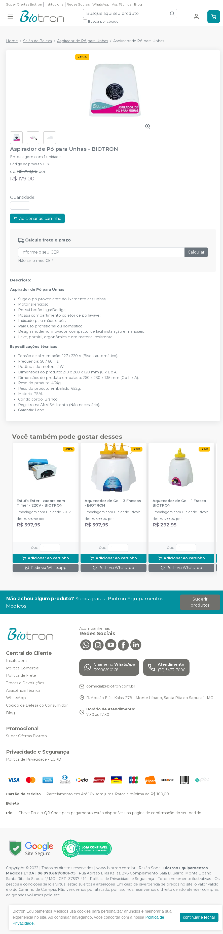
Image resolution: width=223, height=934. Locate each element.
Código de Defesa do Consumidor (37, 705)
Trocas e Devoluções (25, 683)
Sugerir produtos (200, 602)
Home (12, 41)
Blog (138, 4)
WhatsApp (100, 4)
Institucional (54, 4)
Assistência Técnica (23, 690)
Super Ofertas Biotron (24, 4)
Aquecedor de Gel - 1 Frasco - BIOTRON (181, 503)
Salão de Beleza (37, 41)
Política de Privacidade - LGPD (33, 759)
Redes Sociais (78, 4)
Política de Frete (21, 675)
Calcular (196, 252)
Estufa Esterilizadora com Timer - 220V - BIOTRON (41, 503)
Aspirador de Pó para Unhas (82, 41)
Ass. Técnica (121, 4)
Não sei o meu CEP (35, 260)
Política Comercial (22, 668)
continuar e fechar (199, 917)
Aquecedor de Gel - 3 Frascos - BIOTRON (113, 503)
